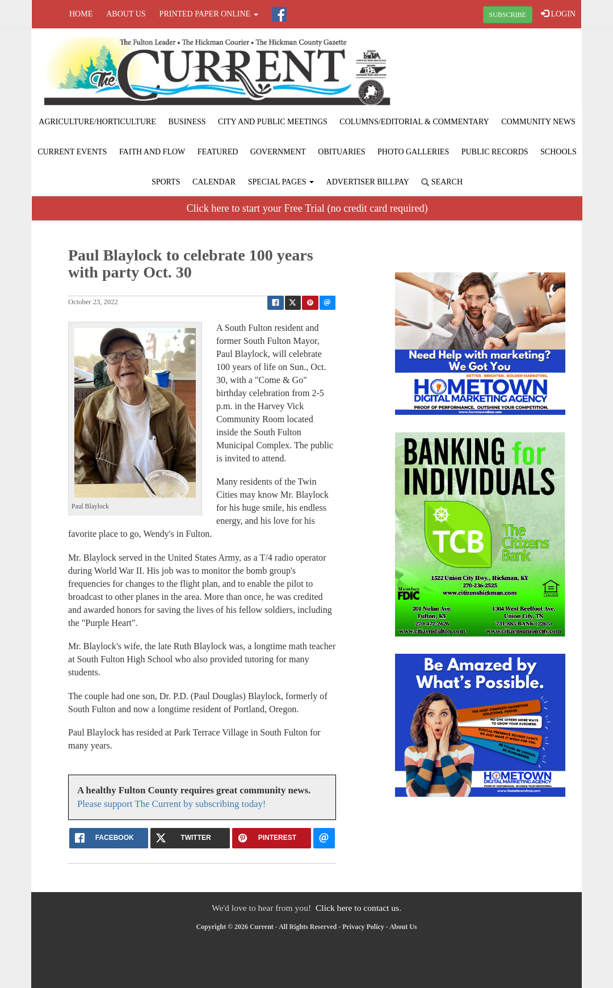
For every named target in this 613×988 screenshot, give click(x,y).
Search (442, 182)
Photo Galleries (413, 152)
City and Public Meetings (273, 121)
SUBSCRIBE (507, 15)
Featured (218, 152)
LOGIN (558, 13)
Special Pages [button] (281, 182)
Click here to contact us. (358, 908)
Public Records (494, 152)
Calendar (214, 182)
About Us (125, 14)
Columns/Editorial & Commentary (414, 121)
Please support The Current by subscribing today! (171, 803)
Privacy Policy (363, 927)
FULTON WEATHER (489, 71)
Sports (166, 182)
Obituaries (341, 152)
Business (186, 121)
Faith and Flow (152, 152)
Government (278, 152)
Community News (538, 121)
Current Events (72, 152)
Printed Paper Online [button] (208, 14)
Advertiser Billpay (367, 182)
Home (81, 14)
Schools (558, 152)
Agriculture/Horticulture (97, 121)
